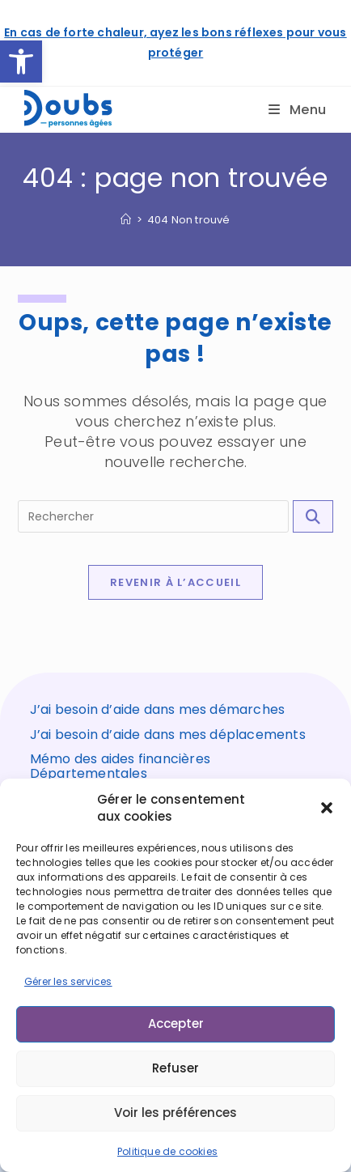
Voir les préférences (175, 1112)
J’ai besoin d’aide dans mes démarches (157, 709)
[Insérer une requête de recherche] (153, 516)
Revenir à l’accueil (175, 582)
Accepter (176, 1023)
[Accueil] (126, 219)
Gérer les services (68, 981)
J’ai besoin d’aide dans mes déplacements (168, 734)
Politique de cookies (167, 1151)
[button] (21, 61)
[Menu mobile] (298, 109)
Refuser (175, 1067)
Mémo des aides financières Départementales (120, 766)
